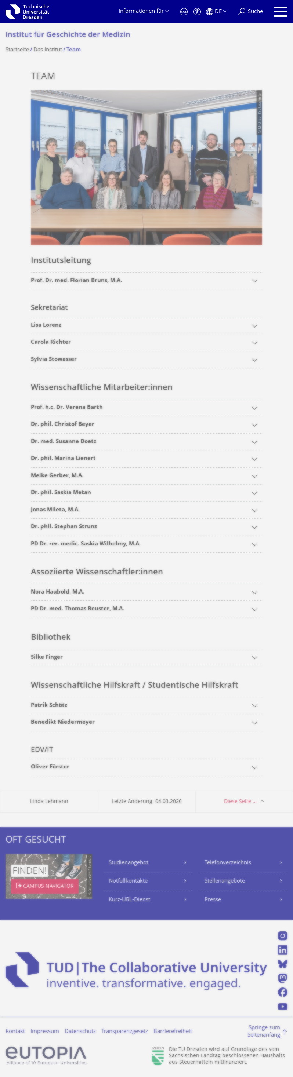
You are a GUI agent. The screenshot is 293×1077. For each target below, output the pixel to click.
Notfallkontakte (128, 881)
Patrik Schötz (49, 705)
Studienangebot (128, 863)
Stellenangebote (225, 881)
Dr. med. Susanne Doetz (63, 442)
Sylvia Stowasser (54, 359)
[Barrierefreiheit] (197, 11)
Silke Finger (47, 657)
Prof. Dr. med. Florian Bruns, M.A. (76, 281)
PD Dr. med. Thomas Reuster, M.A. (77, 609)
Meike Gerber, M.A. (57, 476)
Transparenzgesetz (124, 1031)
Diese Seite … (240, 801)
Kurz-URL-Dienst (129, 900)
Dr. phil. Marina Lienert (63, 458)
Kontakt (15, 1031)
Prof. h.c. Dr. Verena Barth (67, 407)
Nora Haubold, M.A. (57, 592)
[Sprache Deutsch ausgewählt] (216, 12)
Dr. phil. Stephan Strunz (64, 527)
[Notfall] (184, 11)
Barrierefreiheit (172, 1031)
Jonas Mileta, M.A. (55, 510)
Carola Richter (51, 342)
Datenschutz (80, 1031)
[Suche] (250, 12)
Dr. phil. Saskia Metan (61, 493)
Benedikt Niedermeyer (63, 722)
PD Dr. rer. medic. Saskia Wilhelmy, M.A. (86, 544)
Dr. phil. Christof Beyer (62, 424)
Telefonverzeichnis (228, 863)
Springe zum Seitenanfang (263, 1031)
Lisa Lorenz (46, 325)
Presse (213, 900)
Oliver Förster (50, 767)
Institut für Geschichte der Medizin (68, 35)
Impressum (44, 1031)
